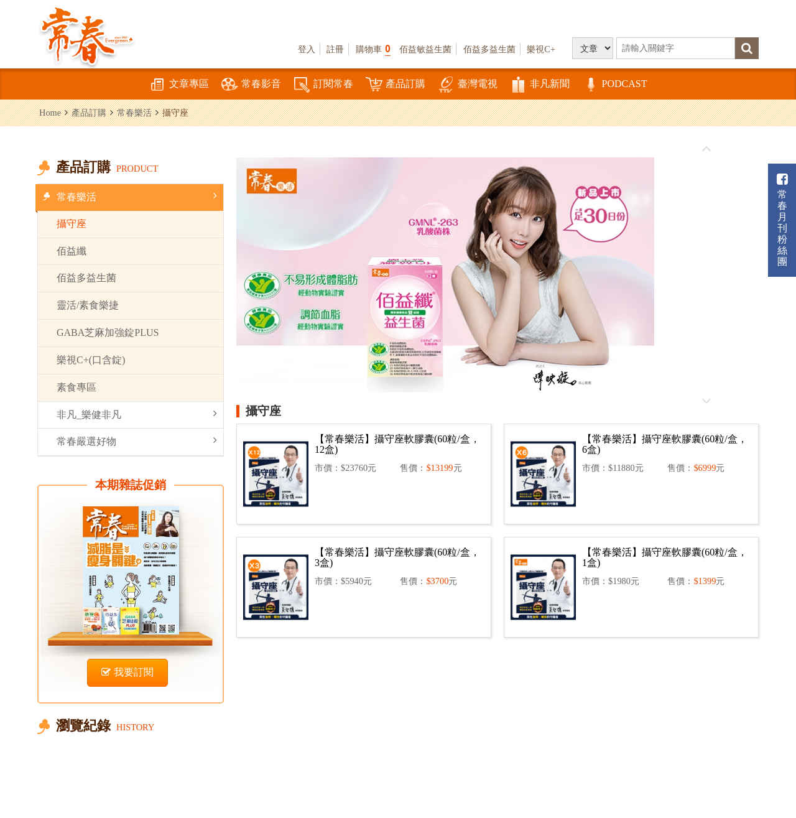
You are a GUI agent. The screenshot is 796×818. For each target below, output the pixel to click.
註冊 (335, 49)
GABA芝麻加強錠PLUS (108, 332)
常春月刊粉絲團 (782, 220)
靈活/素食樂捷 (88, 305)
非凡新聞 (540, 85)
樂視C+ (541, 49)
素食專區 (76, 387)
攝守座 (71, 223)
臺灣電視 (467, 85)
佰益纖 (71, 251)
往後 (706, 400)
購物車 (373, 48)
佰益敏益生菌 (425, 49)
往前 (706, 149)
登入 (306, 49)
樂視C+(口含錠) (91, 360)
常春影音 (251, 85)
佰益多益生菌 (489, 49)
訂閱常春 (323, 85)
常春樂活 (134, 113)
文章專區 (179, 85)
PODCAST (614, 85)
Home (50, 113)
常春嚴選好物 (137, 441)
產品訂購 (395, 85)
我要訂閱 (127, 672)
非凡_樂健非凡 (137, 414)
